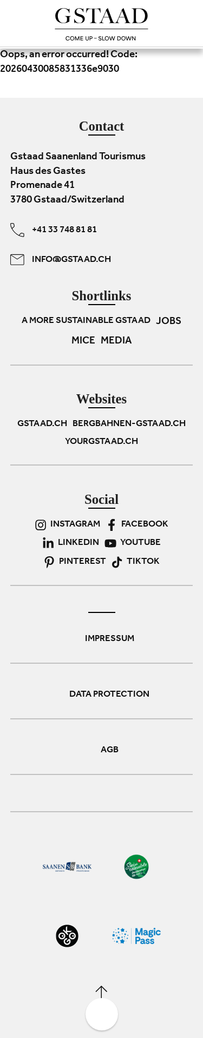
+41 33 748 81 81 (53, 230)
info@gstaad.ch (60, 260)
